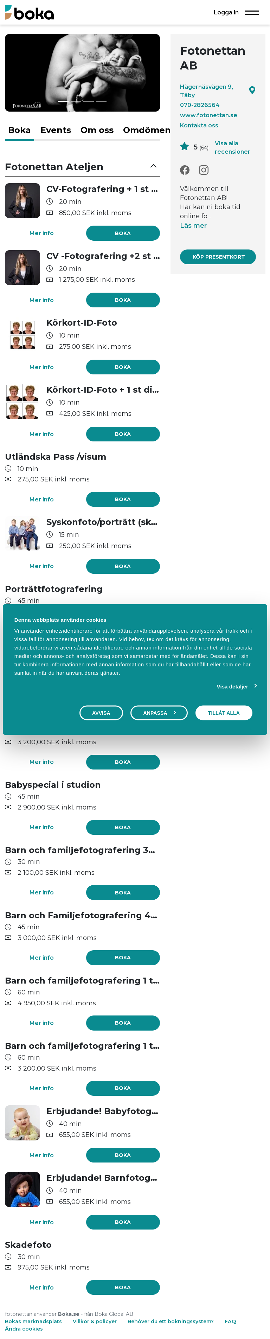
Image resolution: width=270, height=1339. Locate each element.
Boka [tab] (19, 130)
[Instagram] (203, 170)
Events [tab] (55, 130)
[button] (82, 167)
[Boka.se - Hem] (29, 12)
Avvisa (101, 712)
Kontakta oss (199, 125)
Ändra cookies (24, 1329)
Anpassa (159, 712)
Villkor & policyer (95, 1321)
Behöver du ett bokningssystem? (171, 1321)
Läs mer (193, 225)
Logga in (226, 12)
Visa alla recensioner (232, 147)
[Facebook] (184, 170)
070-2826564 (200, 104)
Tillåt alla (224, 712)
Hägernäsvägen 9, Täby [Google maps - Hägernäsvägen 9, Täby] (218, 91)
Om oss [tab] (97, 130)
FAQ (230, 1321)
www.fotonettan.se (208, 115)
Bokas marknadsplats (33, 1321)
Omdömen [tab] (147, 130)
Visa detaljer (232, 686)
